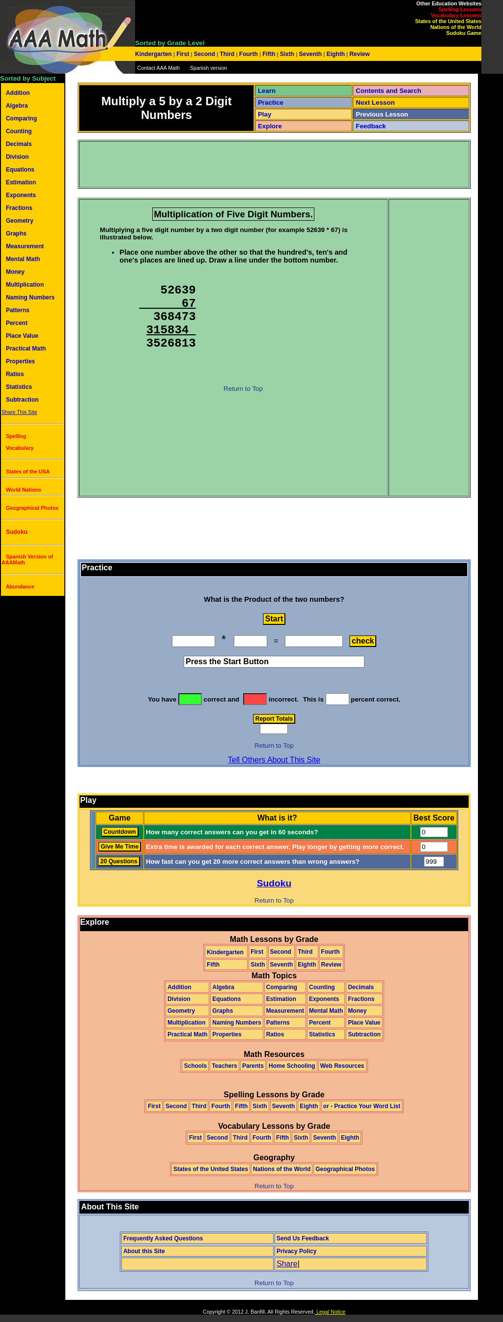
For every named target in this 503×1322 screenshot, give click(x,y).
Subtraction (22, 399)
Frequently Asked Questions (163, 1238)
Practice (270, 102)
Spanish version (208, 68)
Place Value (22, 335)
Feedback (371, 126)
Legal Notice (330, 1312)
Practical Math (26, 348)
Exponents (21, 195)
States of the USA (28, 471)
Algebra (17, 105)
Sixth (287, 54)
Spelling (16, 436)
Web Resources (342, 1065)
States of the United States (448, 21)
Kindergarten (154, 54)
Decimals (19, 144)
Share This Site (19, 412)
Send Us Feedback (303, 1238)
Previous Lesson (382, 114)
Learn (267, 90)
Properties (20, 361)
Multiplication (25, 284)
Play (264, 114)
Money (15, 271)
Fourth (249, 54)
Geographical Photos (32, 508)
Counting (19, 131)
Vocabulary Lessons (456, 15)
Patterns (17, 310)
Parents (253, 1065)
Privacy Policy (296, 1251)
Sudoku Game (463, 33)
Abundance (20, 586)
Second (204, 54)
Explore (270, 126)
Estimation (21, 182)
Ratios (15, 374)
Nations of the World (455, 27)
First (183, 54)
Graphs (16, 233)
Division (17, 156)
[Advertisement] (259, 164)
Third (227, 54)
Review (359, 54)
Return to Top (243, 390)
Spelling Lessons (459, 9)
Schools (195, 1065)
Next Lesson (375, 102)
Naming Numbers (30, 297)
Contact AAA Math (158, 68)
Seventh (310, 54)
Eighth (335, 54)
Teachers (224, 1065)
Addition (18, 92)
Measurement (25, 246)
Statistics (19, 386)
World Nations (23, 490)
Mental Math (23, 259)
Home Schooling (292, 1065)
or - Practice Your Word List (361, 1106)
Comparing (21, 118)
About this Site (144, 1251)
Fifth (269, 54)
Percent (17, 323)
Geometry (19, 220)
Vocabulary (20, 448)
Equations (20, 169)
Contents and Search (388, 90)
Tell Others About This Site (274, 760)
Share (287, 1264)
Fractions (19, 208)
